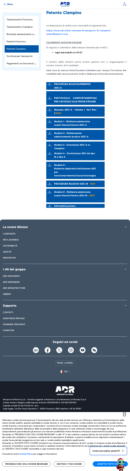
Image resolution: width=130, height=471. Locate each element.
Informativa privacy (65, 205)
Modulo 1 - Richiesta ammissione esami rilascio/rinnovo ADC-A (72, 123)
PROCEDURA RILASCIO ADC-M (74, 183)
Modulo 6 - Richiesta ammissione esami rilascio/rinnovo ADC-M (74, 194)
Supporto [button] (9, 306)
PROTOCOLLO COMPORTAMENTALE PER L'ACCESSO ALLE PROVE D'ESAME (75, 100)
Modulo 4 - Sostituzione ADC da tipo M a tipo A (74, 155)
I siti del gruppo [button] (14, 269)
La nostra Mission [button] (15, 227)
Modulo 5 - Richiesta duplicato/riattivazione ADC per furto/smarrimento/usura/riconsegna (75, 170)
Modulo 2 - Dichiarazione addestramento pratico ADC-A (71, 135)
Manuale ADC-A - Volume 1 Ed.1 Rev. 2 (75, 111)
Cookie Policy (26, 454)
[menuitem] (9, 233)
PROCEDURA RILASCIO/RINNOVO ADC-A (73, 86)
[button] (65, 372)
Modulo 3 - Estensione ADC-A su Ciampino (72, 146)
